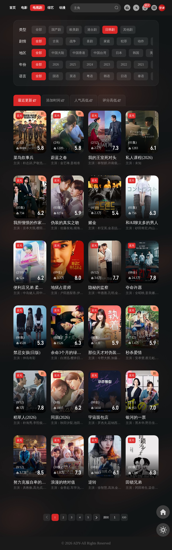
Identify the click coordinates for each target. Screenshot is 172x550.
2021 (141, 64)
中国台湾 (100, 53)
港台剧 (92, 29)
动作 (141, 41)
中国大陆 (58, 53)
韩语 (107, 76)
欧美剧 (74, 29)
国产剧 (56, 29)
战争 (73, 41)
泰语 (141, 76)
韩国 (136, 53)
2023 (107, 64)
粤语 (90, 76)
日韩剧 (110, 29)
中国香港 (79, 53)
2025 (73, 64)
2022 (124, 64)
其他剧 (128, 29)
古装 (56, 41)
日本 (119, 53)
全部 (39, 29)
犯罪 (124, 41)
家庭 (107, 41)
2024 (90, 64)
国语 (56, 76)
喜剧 (90, 41)
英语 (73, 76)
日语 (124, 76)
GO (124, 517)
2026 (56, 64)
